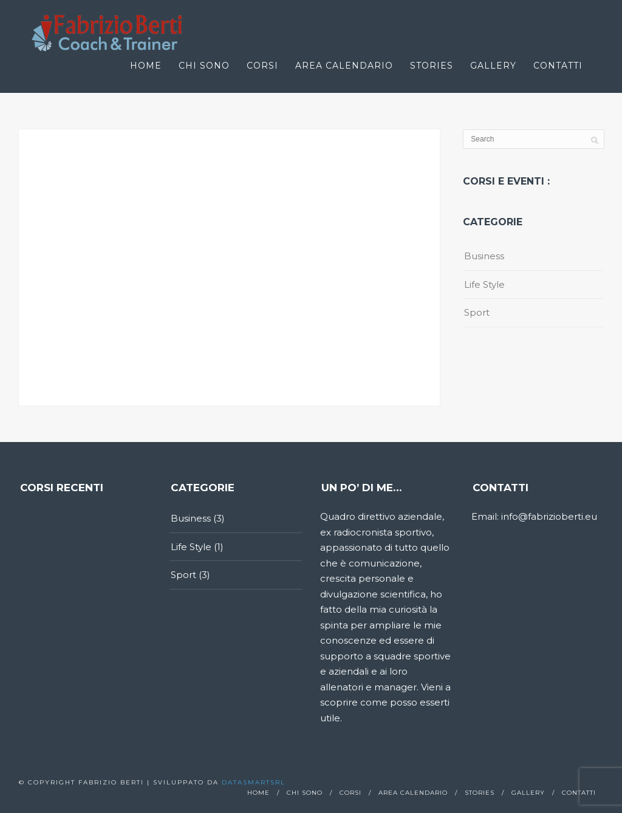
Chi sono (204, 65)
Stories (431, 65)
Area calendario (344, 65)
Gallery (493, 65)
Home (146, 65)
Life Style (484, 284)
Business (484, 256)
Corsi (262, 65)
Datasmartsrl (253, 782)
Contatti (558, 65)
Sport (477, 312)
